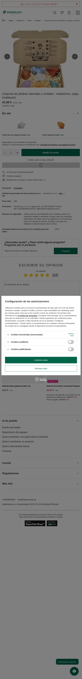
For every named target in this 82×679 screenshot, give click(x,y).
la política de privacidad (27, 316)
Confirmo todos (41, 360)
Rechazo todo (41, 368)
